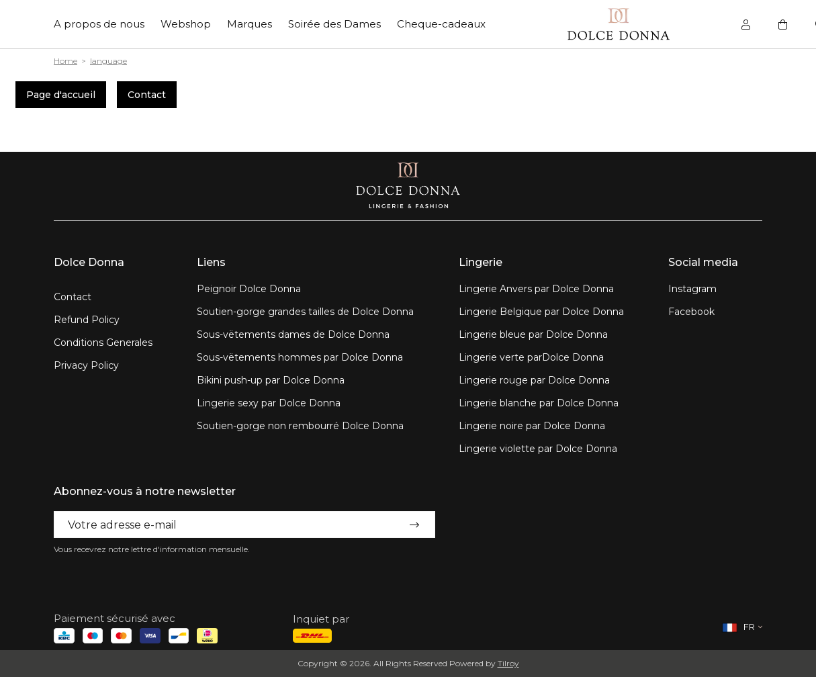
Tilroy (508, 663)
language (108, 61)
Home (65, 61)
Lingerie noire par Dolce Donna (532, 426)
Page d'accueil (60, 95)
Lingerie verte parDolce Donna (531, 357)
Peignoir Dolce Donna (249, 289)
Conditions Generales (103, 342)
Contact (147, 95)
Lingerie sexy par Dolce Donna (269, 403)
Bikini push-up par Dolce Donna (271, 380)
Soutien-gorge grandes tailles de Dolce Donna (305, 312)
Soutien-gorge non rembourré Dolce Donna (300, 426)
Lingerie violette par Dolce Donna (538, 449)
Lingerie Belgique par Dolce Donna (541, 312)
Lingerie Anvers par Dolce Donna (536, 289)
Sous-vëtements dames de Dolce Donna (293, 334)
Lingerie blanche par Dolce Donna (539, 403)
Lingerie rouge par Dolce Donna (534, 380)
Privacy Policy (86, 365)
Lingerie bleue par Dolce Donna (533, 334)
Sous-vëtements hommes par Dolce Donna (300, 357)
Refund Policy (87, 320)
